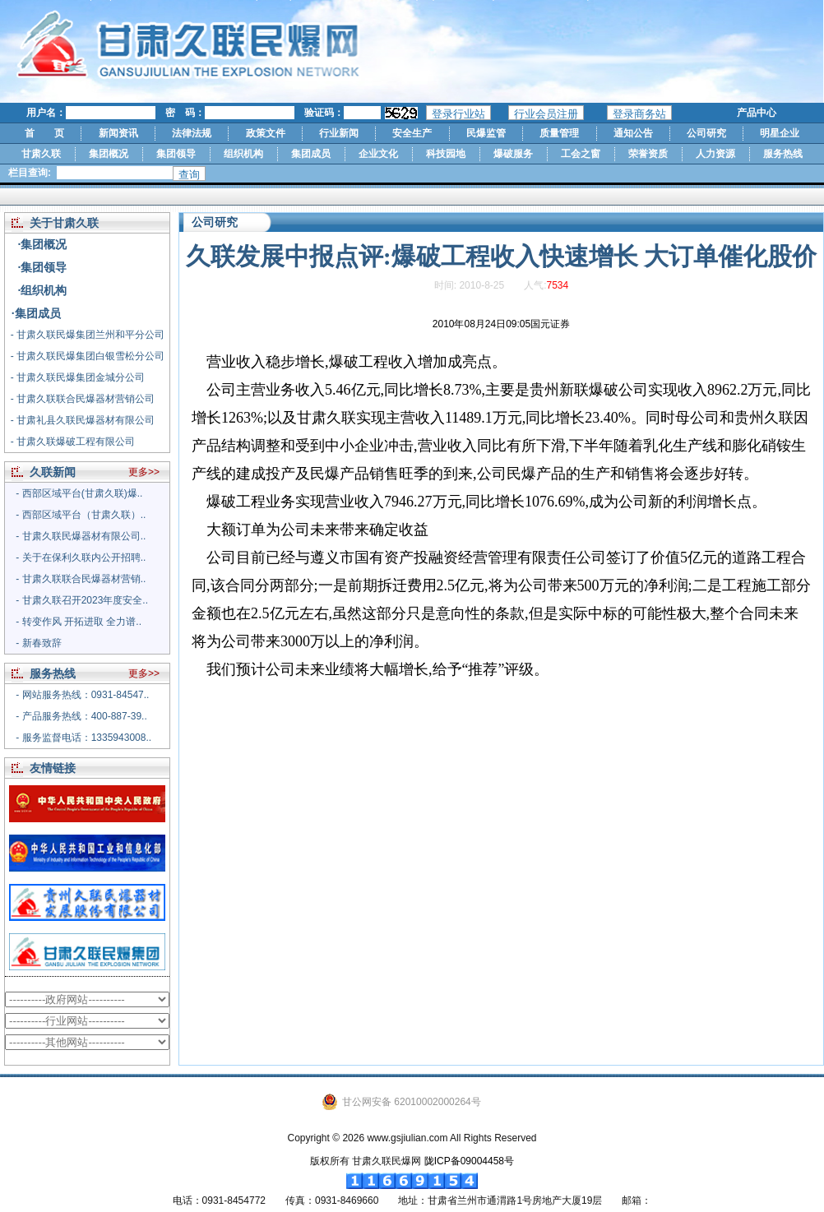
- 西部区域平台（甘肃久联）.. (81, 514)
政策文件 (265, 133)
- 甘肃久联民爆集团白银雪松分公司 (87, 356)
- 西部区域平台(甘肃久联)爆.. (79, 493)
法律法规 (191, 133)
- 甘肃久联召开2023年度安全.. (82, 600)
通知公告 (633, 133)
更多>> (144, 472)
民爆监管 (486, 133)
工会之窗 (580, 154)
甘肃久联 (41, 154)
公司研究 (706, 133)
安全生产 (412, 133)
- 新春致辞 (38, 643)
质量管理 (559, 133)
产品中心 (756, 112)
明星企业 (779, 133)
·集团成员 (36, 313)
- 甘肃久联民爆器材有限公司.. (81, 536)
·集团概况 (42, 244)
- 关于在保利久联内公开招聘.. (81, 557)
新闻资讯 (118, 133)
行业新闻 (339, 133)
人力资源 (715, 154)
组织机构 (243, 154)
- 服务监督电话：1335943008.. (83, 737)
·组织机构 (42, 290)
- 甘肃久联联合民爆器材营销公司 (83, 399)
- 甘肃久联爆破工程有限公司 (73, 441)
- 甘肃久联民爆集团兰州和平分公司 (87, 334)
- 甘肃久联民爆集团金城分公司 (78, 377)
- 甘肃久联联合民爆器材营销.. (81, 579)
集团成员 (311, 154)
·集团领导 (42, 267)
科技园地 (445, 154)
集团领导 (176, 154)
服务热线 (783, 154)
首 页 (44, 133)
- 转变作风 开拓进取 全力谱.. (78, 621)
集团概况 (108, 154)
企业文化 (378, 154)
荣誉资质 (648, 154)
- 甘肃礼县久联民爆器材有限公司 (83, 420)
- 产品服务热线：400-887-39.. (81, 716)
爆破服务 (513, 154)
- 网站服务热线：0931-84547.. (82, 695)
